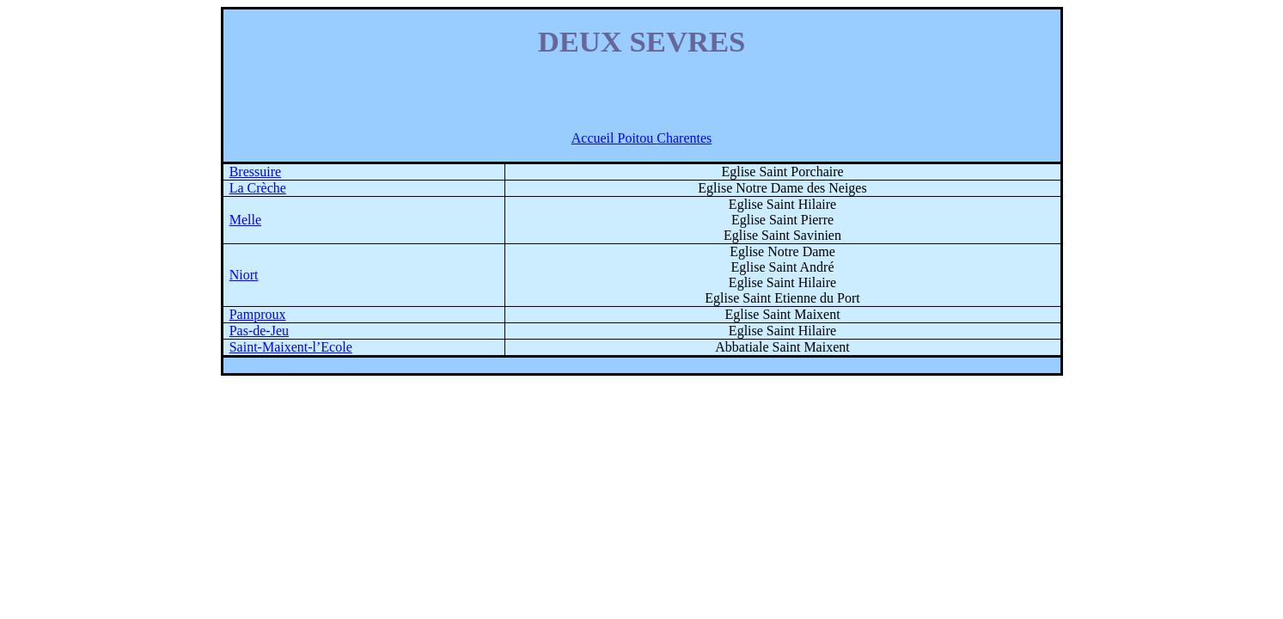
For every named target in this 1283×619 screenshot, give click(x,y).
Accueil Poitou (641, 138)
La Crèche (257, 188)
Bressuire (255, 171)
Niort (244, 274)
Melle (245, 219)
